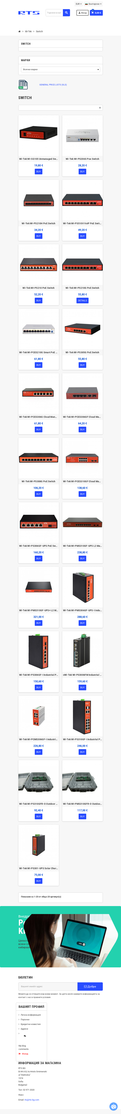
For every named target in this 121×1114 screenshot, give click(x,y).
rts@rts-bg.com (31, 1100)
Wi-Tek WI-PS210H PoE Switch (38, 223)
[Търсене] (58, 12)
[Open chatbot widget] (113, 1106)
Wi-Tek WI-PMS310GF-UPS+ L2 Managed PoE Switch (38, 610)
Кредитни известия (31, 1024)
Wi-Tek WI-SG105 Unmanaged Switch (38, 159)
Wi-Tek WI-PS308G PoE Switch (38, 481)
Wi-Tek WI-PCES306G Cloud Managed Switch (38, 417)
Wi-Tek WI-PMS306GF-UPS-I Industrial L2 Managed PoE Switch (82, 610)
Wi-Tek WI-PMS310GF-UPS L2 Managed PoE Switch (82, 546)
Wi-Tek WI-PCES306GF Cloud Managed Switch (82, 417)
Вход (82, 12)
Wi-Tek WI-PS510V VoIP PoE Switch (82, 223)
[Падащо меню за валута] (78, 3)
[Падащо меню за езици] (93, 3)
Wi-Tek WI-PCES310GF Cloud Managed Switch (82, 481)
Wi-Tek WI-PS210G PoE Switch (82, 288)
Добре (90, 986)
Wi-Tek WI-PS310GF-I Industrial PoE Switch (82, 739)
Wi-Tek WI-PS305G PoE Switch (82, 352)
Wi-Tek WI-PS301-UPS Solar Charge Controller (38, 868)
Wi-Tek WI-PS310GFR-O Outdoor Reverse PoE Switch (38, 804)
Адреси (24, 1029)
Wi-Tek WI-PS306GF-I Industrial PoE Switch (38, 675)
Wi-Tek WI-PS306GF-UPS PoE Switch (38, 546)
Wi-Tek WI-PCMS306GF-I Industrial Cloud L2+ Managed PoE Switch (38, 739)
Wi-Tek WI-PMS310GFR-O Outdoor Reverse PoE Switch (82, 804)
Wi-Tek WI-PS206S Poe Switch (82, 159)
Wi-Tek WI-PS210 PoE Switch (38, 288)
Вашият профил (31, 1007)
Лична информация (31, 1015)
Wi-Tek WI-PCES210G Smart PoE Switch (38, 352)
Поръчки (25, 1019)
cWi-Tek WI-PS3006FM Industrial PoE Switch (82, 675)
